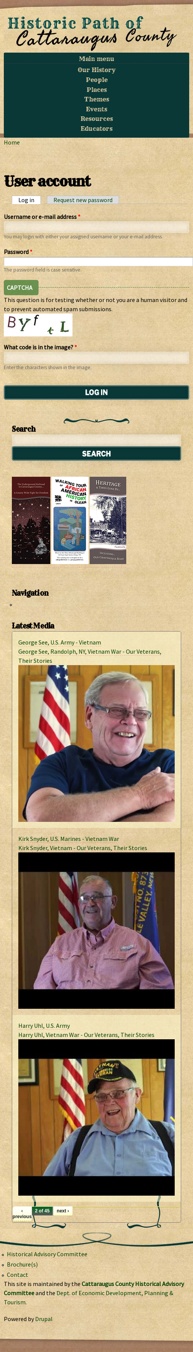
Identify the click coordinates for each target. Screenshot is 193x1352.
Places (97, 89)
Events (96, 109)
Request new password (83, 200)
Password (18, 252)
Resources (96, 118)
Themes (96, 99)
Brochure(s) (22, 1264)
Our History (97, 70)
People (97, 80)
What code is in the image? (40, 347)
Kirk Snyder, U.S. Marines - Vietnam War (68, 838)
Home (12, 142)
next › (63, 1211)
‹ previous (22, 1213)
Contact (17, 1274)
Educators (96, 128)
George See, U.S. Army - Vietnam (59, 642)
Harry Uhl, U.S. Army (44, 1025)
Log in (29, 200)
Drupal (44, 1319)
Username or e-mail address (42, 216)
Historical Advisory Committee (47, 1254)
